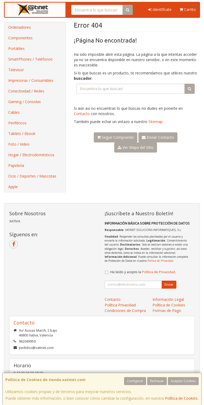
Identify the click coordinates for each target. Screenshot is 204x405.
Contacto (82, 113)
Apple (13, 186)
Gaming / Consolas (24, 101)
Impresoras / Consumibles (30, 80)
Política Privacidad (120, 304)
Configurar (135, 381)
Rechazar (157, 381)
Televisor (16, 69)
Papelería (16, 165)
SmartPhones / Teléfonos (30, 59)
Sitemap (155, 121)
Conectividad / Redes (26, 91)
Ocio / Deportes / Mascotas (32, 176)
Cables (14, 112)
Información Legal (168, 299)
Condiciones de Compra (125, 310)
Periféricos (17, 122)
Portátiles (16, 48)
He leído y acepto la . (143, 272)
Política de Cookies (181, 398)
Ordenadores (19, 27)
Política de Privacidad (160, 261)
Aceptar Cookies (183, 381)
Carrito (188, 9)
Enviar (168, 284)
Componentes (20, 37)
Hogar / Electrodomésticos (31, 154)
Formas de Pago (166, 310)
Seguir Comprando (115, 137)
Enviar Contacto (158, 137)
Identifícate (160, 9)
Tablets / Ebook (21, 133)
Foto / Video (18, 144)
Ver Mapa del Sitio (136, 147)
